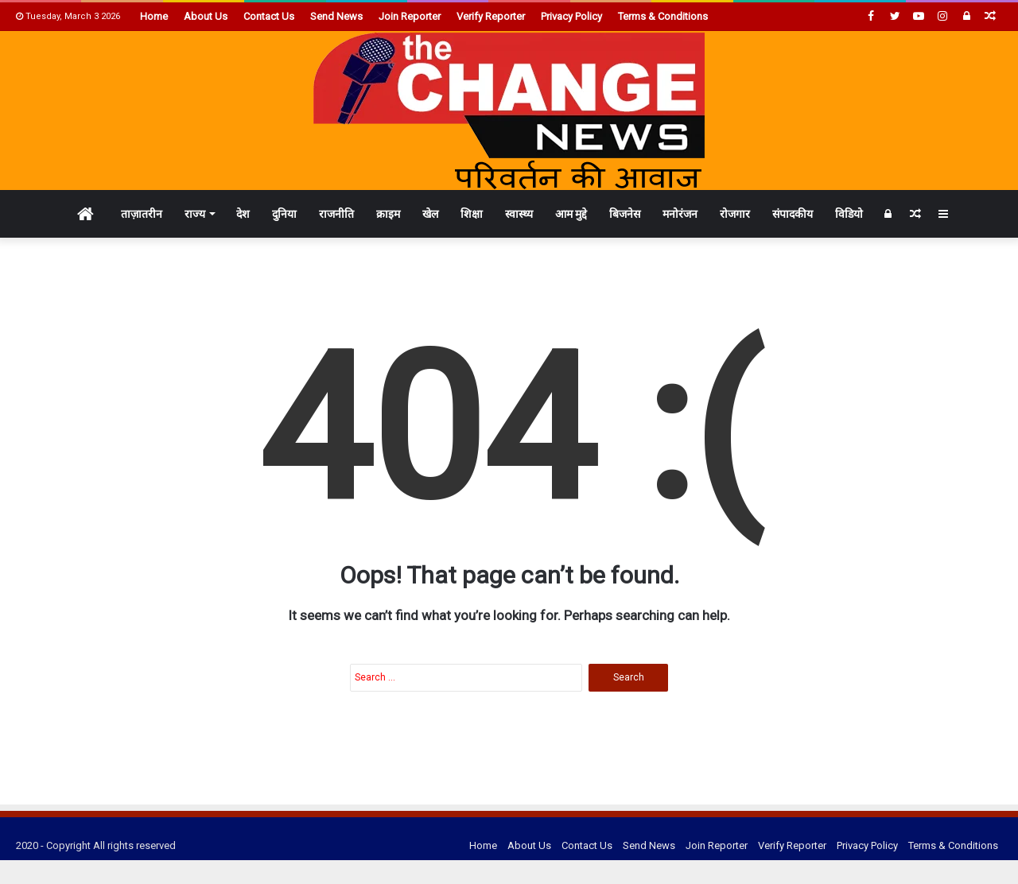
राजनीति (336, 213)
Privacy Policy (571, 16)
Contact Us (268, 16)
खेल (430, 213)
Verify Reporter (491, 16)
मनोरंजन (679, 213)
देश (243, 213)
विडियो (849, 213)
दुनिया (284, 213)
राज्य (195, 213)
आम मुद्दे (571, 213)
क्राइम (388, 213)
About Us (205, 16)
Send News (336, 16)
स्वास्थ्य (519, 213)
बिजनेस (624, 213)
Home (154, 16)
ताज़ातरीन (141, 213)
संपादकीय (792, 213)
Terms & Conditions (663, 16)
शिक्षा (471, 213)
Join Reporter (410, 16)
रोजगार (735, 213)
